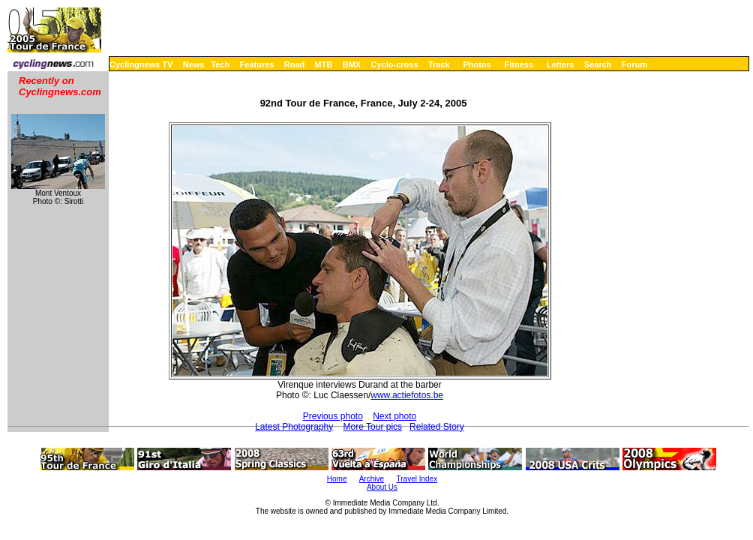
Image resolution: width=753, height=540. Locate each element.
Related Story (437, 427)
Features (257, 64)
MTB (324, 64)
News (194, 64)
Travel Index (417, 479)
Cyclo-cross (394, 64)
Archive (371, 479)
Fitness (518, 64)
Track (439, 64)
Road (294, 64)
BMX (352, 64)
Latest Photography (294, 427)
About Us (382, 487)
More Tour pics (373, 427)
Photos (476, 64)
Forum (634, 64)
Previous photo (333, 416)
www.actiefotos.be (406, 395)
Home (337, 479)
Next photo (394, 416)
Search (598, 64)
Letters (560, 64)
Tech (220, 64)
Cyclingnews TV (141, 64)
